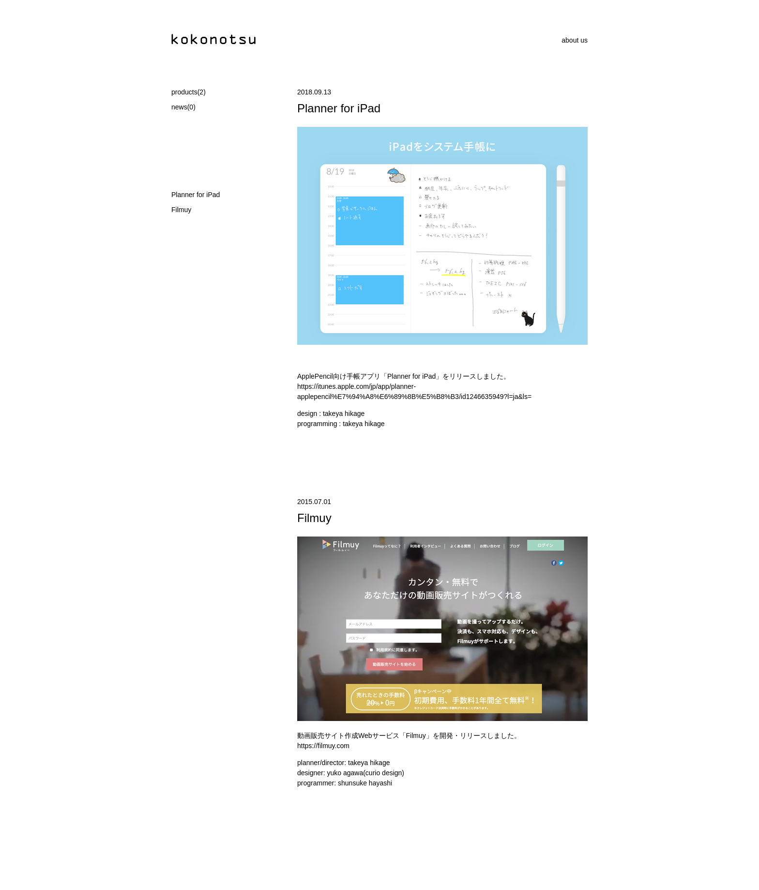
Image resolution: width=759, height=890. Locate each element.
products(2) (188, 92)
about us (575, 40)
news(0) (183, 107)
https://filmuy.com (323, 746)
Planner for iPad (195, 195)
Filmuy (181, 210)
